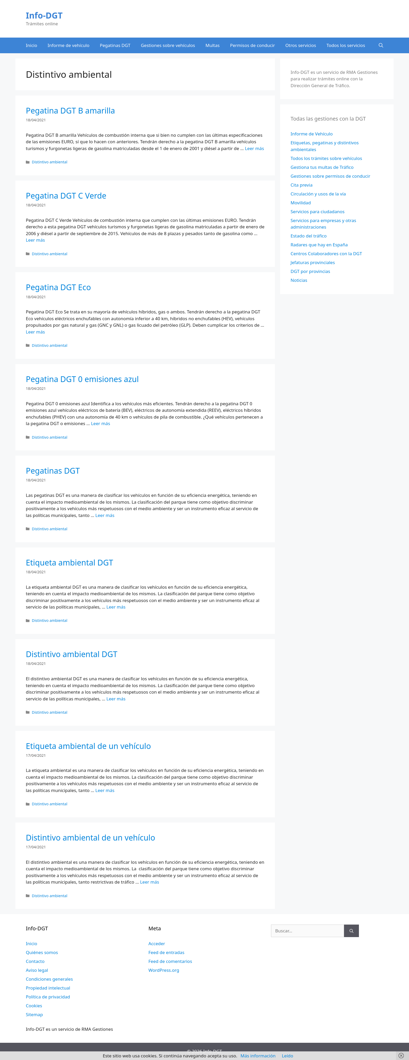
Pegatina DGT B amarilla (70, 110)
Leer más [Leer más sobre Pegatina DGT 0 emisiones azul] (100, 423)
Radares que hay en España (319, 245)
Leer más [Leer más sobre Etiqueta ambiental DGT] (115, 607)
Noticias (299, 280)
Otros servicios (300, 45)
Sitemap (34, 1014)
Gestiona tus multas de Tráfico (322, 167)
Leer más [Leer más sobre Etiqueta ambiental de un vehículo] (105, 790)
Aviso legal (37, 970)
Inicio (31, 45)
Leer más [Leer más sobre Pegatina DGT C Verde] (35, 240)
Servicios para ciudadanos (318, 212)
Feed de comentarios (170, 961)
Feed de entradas (166, 952)
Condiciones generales (49, 979)
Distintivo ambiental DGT (71, 654)
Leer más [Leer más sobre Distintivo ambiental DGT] (115, 699)
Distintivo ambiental (49, 161)
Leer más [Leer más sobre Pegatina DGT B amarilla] (254, 148)
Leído (287, 1056)
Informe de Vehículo (312, 134)
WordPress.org (163, 970)
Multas (213, 45)
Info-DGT (44, 15)
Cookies (34, 1006)
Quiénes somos (42, 952)
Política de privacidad (48, 997)
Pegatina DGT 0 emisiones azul (82, 379)
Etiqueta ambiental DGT (69, 562)
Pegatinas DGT (115, 45)
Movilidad (301, 203)
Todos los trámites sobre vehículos (326, 158)
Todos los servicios (346, 45)
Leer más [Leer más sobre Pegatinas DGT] (105, 515)
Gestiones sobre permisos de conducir (330, 176)
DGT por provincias (310, 271)
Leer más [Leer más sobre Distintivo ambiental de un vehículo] (149, 882)
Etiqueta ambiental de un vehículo (88, 746)
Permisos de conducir (252, 45)
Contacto (35, 961)
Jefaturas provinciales (313, 262)
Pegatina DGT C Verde (66, 195)
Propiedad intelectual (48, 988)
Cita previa (301, 185)
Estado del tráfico (309, 236)
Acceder (156, 943)
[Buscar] (351, 931)
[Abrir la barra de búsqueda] (381, 45)
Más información (257, 1056)
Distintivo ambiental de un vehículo (90, 837)
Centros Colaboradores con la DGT (326, 254)
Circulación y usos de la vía (318, 194)
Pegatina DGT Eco (58, 287)
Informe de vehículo (68, 45)
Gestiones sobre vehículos (168, 45)
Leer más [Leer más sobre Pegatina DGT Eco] (35, 332)
